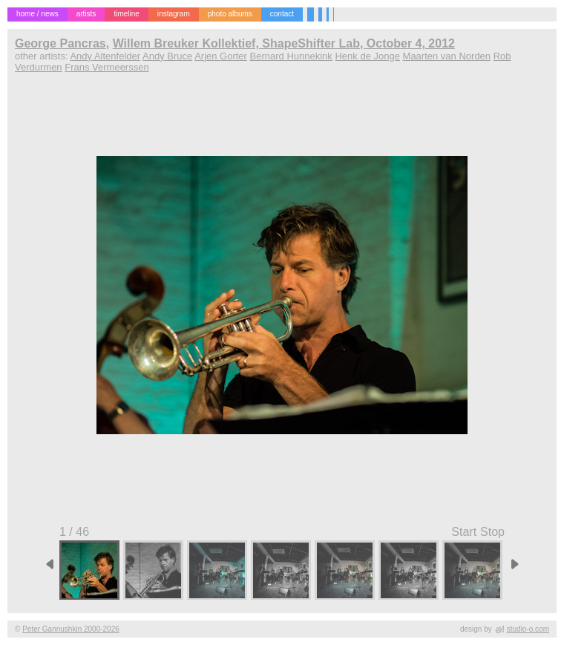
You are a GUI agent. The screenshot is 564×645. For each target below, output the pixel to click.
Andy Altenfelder (105, 56)
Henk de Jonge (367, 56)
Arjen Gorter (220, 56)
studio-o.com (528, 629)
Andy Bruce (167, 56)
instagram (173, 14)
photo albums (230, 14)
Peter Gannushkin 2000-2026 (70, 629)
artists (86, 14)
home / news (37, 14)
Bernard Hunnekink (291, 56)
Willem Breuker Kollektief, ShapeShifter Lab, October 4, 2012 (284, 43)
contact (282, 14)
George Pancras (60, 43)
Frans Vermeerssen (106, 67)
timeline (126, 14)
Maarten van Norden (447, 56)
